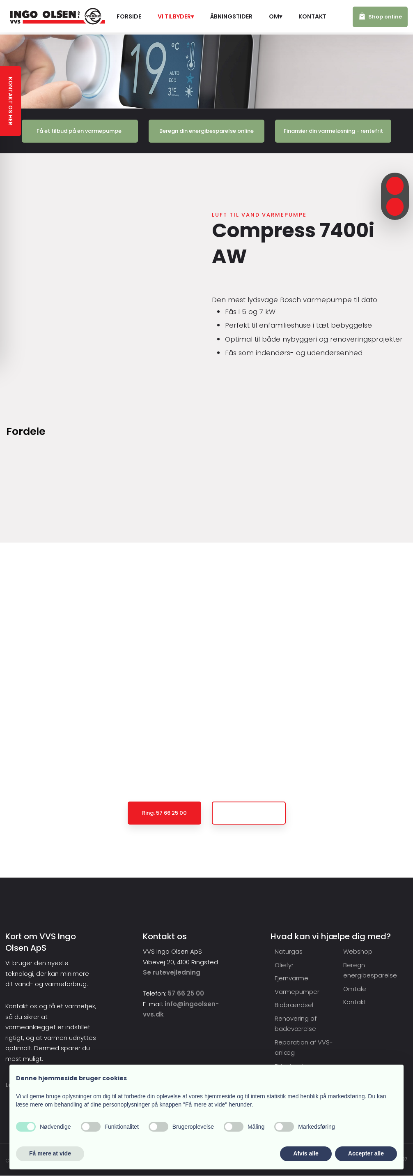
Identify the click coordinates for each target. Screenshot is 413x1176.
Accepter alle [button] (366, 1153)
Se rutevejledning (171, 972)
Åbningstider (231, 16)
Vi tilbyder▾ (176, 16)
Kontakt (312, 16)
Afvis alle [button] (305, 1153)
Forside (129, 16)
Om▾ (275, 16)
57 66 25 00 (186, 993)
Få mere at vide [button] (50, 1153)
